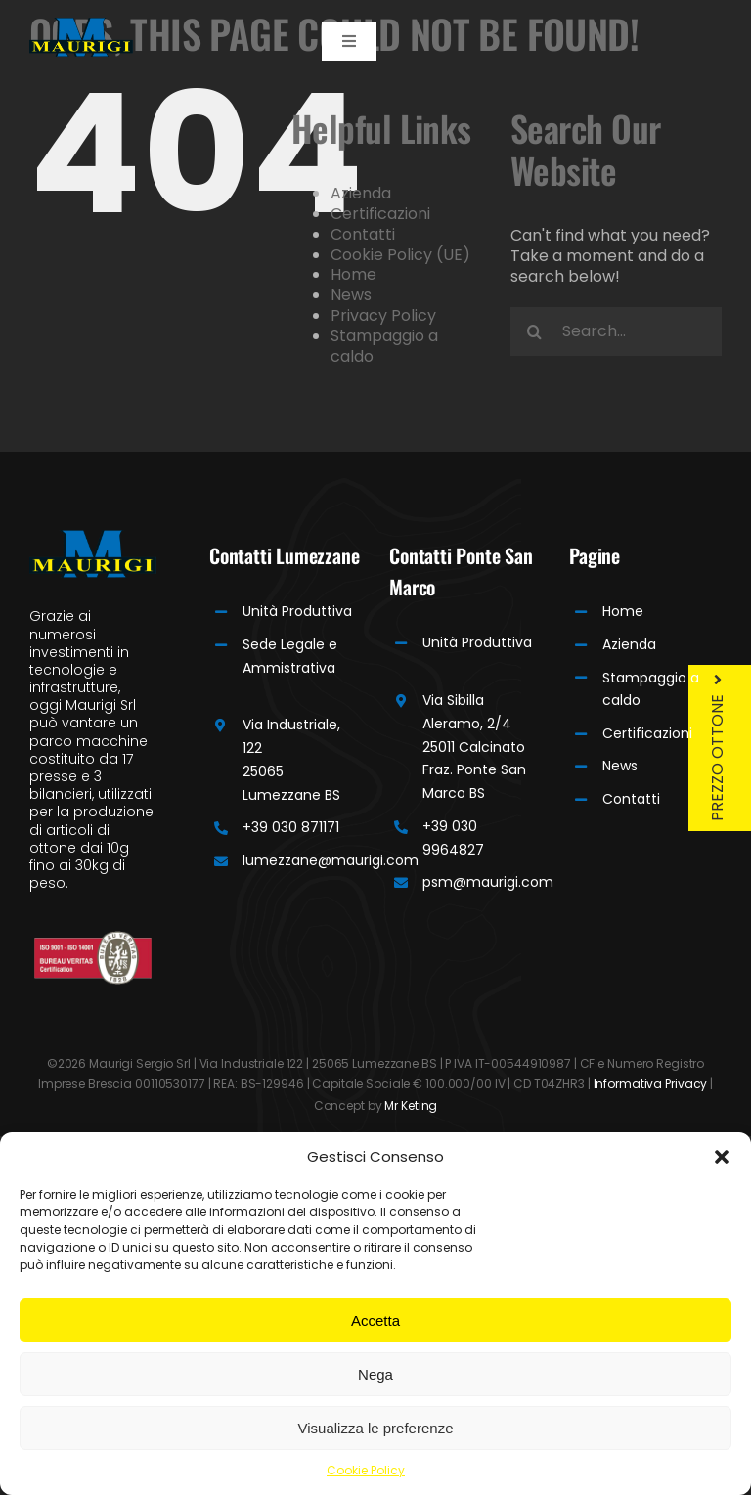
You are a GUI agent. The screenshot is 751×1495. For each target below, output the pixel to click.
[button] (721, 1156)
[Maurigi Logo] (81, 25)
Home (353, 274)
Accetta (375, 1320)
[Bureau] (92, 938)
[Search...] (616, 331)
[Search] (534, 331)
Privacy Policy (383, 315)
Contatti (363, 234)
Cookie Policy (366, 1470)
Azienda (361, 193)
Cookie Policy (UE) (400, 254)
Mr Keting (410, 1105)
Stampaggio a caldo (384, 346)
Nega (375, 1374)
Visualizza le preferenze (376, 1428)
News (351, 295)
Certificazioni (380, 213)
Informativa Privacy (651, 1084)
